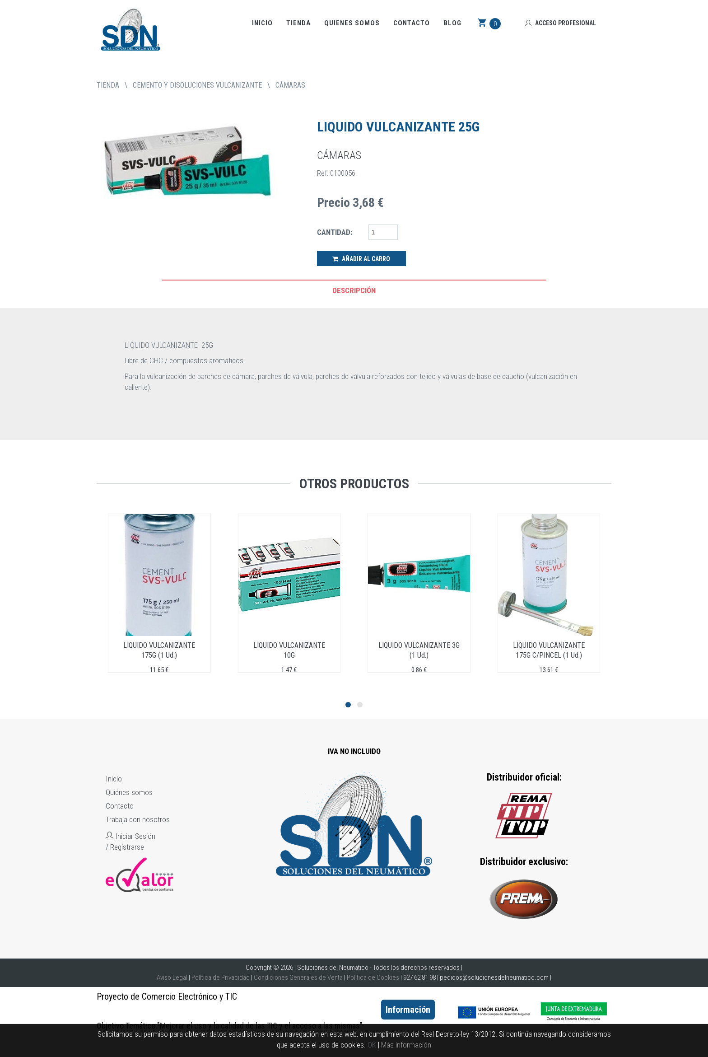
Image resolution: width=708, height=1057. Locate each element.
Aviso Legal (172, 977)
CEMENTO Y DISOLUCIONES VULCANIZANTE (197, 85)
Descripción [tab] (354, 290)
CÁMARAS (290, 85)
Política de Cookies (373, 977)
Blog (452, 23)
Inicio (262, 23)
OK (372, 1044)
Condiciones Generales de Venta (298, 977)
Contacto (411, 23)
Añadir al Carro (361, 258)
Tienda (298, 23)
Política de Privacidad (220, 977)
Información (408, 1009)
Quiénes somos (129, 792)
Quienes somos (352, 23)
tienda (108, 85)
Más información (406, 1044)
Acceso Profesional (560, 23)
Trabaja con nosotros (138, 819)
